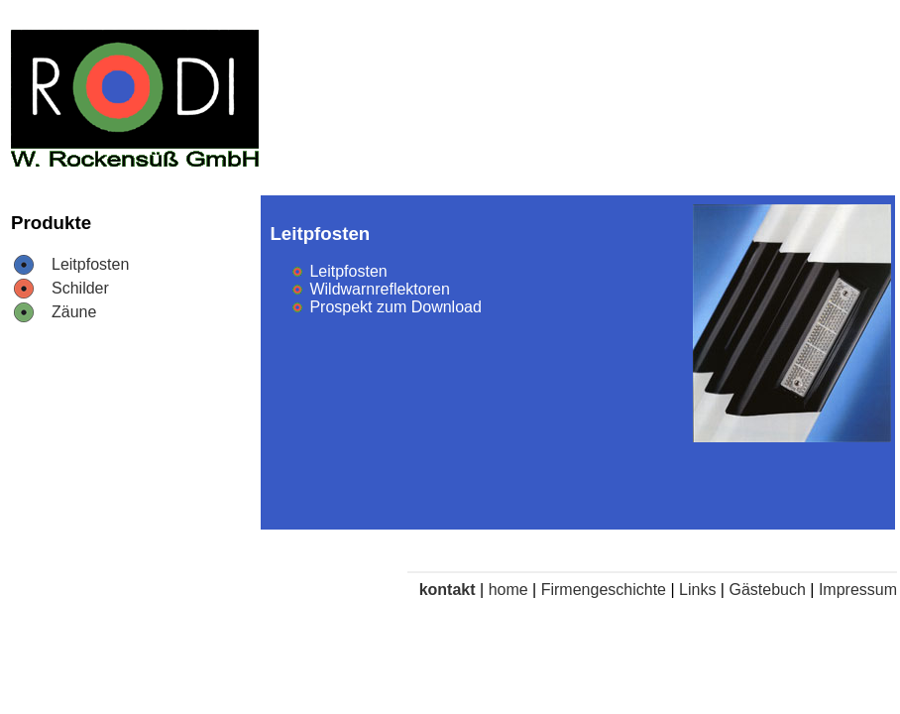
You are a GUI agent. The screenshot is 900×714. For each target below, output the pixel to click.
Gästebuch (767, 589)
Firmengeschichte (603, 589)
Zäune (74, 311)
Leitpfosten (90, 264)
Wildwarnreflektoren (379, 289)
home (508, 589)
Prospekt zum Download (395, 306)
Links (697, 589)
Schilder (80, 288)
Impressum (858, 589)
